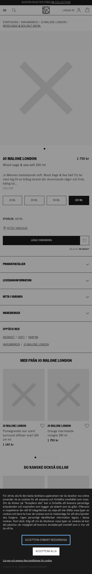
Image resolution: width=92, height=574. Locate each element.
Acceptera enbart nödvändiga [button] (46, 540)
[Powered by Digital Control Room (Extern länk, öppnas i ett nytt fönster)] (25, 566)
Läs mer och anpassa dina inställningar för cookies (27, 560)
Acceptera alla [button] (46, 551)
